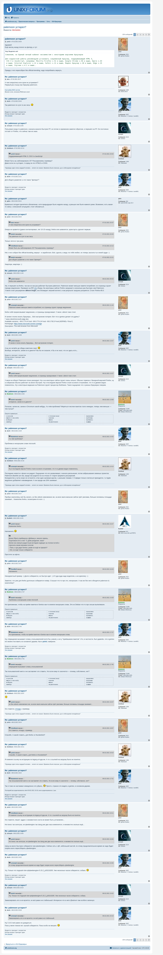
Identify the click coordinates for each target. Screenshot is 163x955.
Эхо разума (8, 116)
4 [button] (143, 34)
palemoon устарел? (15, 27)
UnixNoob (14, 246)
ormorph (14, 305)
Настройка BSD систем (12, 90)
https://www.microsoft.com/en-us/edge (28, 324)
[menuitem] (7, 17)
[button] (149, 34)
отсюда (18, 709)
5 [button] (146, 34)
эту (35, 288)
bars (12, 222)
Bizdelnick (14, 436)
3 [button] (140, 34)
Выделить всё (13, 51)
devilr (13, 234)
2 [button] (137, 34)
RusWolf (14, 569)
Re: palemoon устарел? (16, 77)
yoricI (13, 154)
